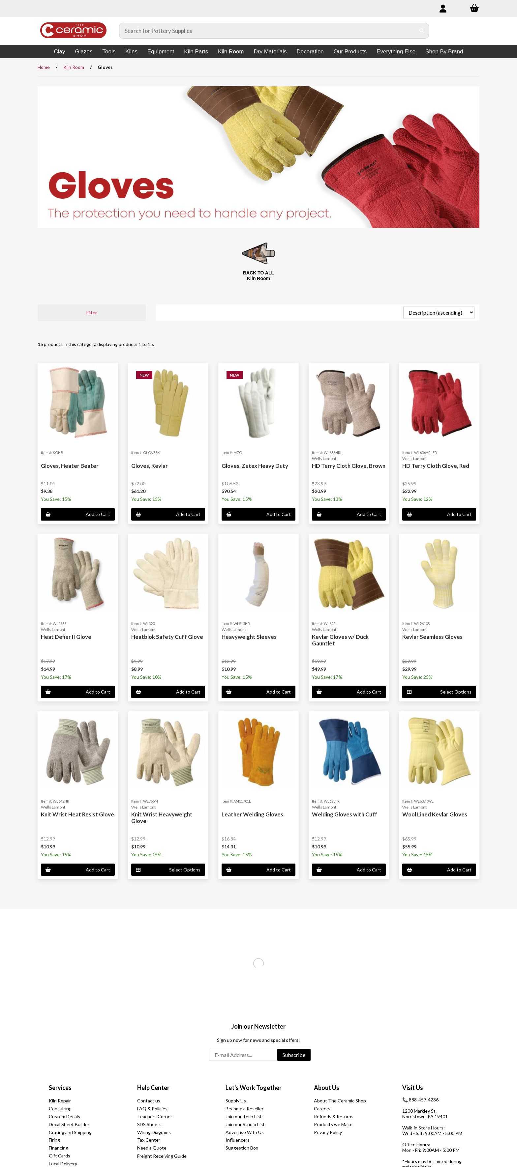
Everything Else (396, 51)
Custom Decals (64, 1116)
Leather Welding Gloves (252, 814)
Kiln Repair (60, 1100)
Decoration (310, 51)
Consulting (60, 1108)
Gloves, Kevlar (149, 465)
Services (60, 1087)
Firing (54, 1140)
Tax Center (148, 1140)
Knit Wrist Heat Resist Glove (77, 814)
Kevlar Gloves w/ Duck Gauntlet (340, 640)
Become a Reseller (244, 1108)
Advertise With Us (245, 1132)
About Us (326, 1087)
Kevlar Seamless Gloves (432, 636)
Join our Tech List (244, 1116)
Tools (108, 51)
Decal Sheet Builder (69, 1124)
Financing (58, 1148)
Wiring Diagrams (154, 1132)
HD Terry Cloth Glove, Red (435, 465)
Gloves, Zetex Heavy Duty (255, 465)
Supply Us (236, 1100)
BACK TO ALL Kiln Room (258, 275)
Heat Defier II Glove (66, 636)
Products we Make (333, 1124)
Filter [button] (91, 312)
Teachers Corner (154, 1116)
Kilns (131, 51)
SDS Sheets (149, 1124)
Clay (59, 51)
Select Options (439, 692)
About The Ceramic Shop (340, 1100)
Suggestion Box (242, 1148)
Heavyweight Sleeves (249, 636)
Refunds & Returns (333, 1116)
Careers (322, 1108)
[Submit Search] (422, 31)
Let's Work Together (254, 1087)
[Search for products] (267, 31)
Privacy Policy (328, 1132)
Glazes (84, 51)
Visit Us (412, 1087)
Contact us (148, 1100)
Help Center (153, 1087)
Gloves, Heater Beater (70, 465)
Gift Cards (59, 1155)
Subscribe (294, 1055)
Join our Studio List (245, 1124)
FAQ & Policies (152, 1108)
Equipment (160, 51)
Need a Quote (152, 1148)
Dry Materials (270, 51)
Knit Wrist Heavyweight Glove (162, 817)
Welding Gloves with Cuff (345, 814)
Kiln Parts (196, 51)
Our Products (350, 51)
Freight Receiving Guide (162, 1156)
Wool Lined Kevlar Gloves (434, 814)
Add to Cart (78, 514)
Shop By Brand (444, 51)
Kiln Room (231, 51)
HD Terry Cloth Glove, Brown (348, 465)
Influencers (238, 1140)
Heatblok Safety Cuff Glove (167, 636)
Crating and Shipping (70, 1132)
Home (44, 67)
